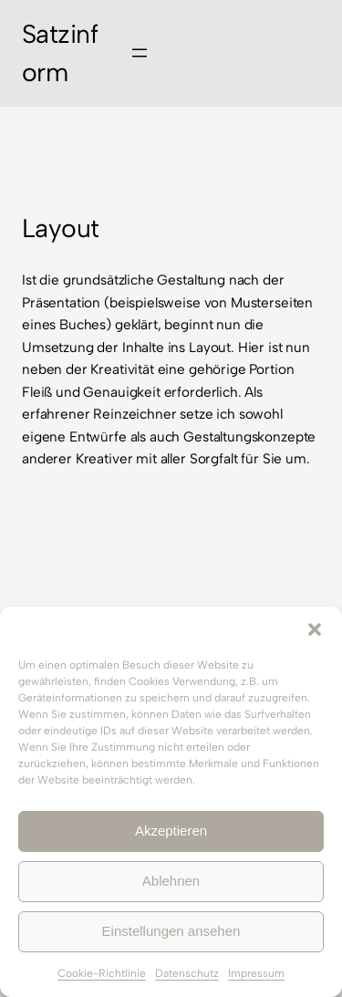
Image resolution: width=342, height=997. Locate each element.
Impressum (256, 973)
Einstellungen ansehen (171, 931)
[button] (315, 629)
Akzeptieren (171, 830)
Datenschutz (187, 973)
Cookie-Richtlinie (101, 973)
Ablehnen (171, 880)
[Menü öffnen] (139, 53)
